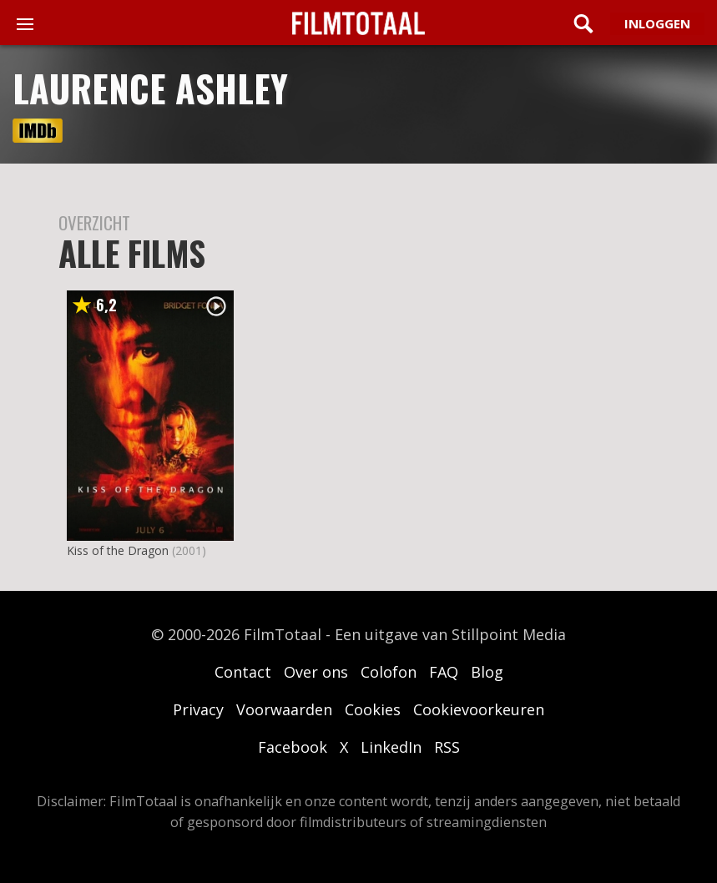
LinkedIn (391, 747)
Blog (487, 672)
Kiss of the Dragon (118, 550)
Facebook (292, 747)
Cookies (373, 709)
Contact (243, 672)
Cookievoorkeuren (478, 709)
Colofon (389, 672)
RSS (447, 747)
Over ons (316, 672)
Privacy (198, 709)
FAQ (443, 672)
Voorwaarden (284, 709)
